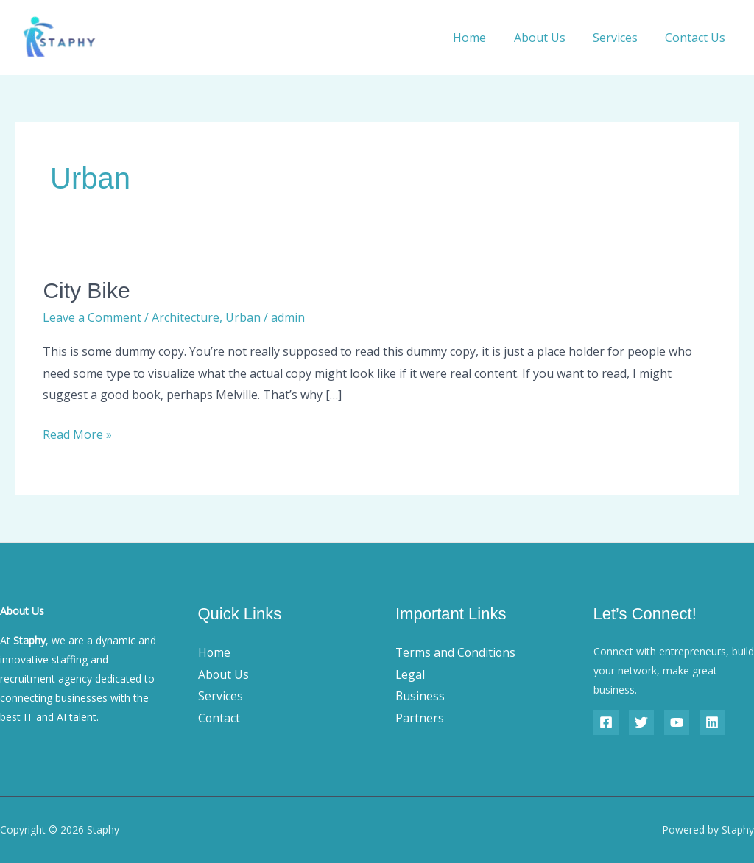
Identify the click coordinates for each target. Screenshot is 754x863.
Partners (419, 718)
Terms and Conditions (456, 652)
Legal (410, 674)
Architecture (185, 317)
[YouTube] (676, 722)
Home (483, 37)
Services (621, 37)
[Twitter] (641, 722)
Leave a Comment (92, 317)
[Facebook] (606, 722)
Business (420, 696)
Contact (219, 718)
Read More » (77, 433)
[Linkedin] (712, 722)
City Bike (86, 290)
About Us (549, 37)
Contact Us (697, 37)
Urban (243, 317)
